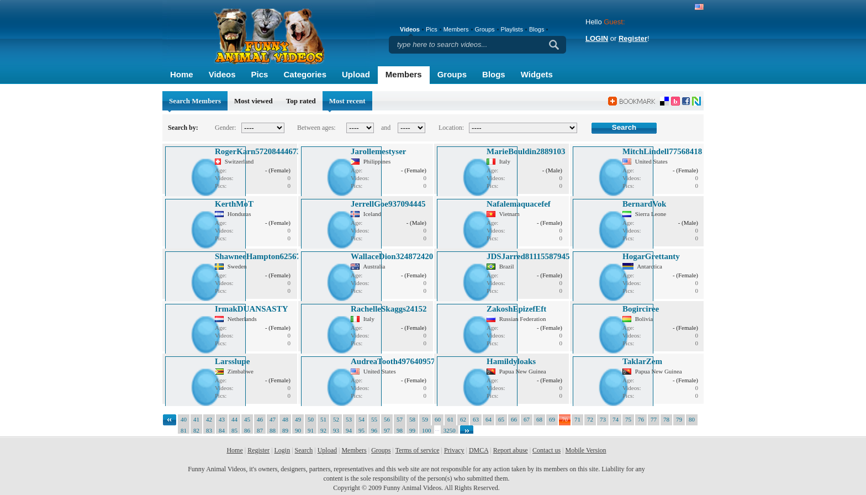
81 (184, 430)
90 (298, 430)
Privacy (454, 450)
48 (285, 419)
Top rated (301, 101)
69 (552, 419)
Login (282, 450)
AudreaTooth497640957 (393, 361)
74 (615, 419)
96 (374, 430)
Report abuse (510, 450)
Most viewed (253, 101)
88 (273, 430)
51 (323, 419)
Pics (259, 74)
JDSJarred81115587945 (528, 256)
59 (425, 419)
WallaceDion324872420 (392, 256)
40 (184, 419)
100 (426, 430)
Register (633, 38)
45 (247, 419)
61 (450, 419)
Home (181, 74)
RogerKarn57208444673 (258, 151)
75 (628, 419)
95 (361, 430)
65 (501, 419)
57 (400, 419)
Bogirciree (640, 308)
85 (234, 430)
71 (577, 419)
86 (247, 430)
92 (323, 430)
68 (539, 419)
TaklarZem (642, 361)
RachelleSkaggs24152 (389, 308)
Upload (356, 74)
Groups (452, 74)
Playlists (512, 29)
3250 (449, 430)
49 (298, 419)
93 (336, 430)
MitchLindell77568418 (662, 151)
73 (603, 419)
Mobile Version (585, 450)
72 (590, 419)
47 (273, 419)
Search (304, 450)
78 (666, 419)
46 (260, 419)
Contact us (546, 450)
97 (387, 430)
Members (404, 74)
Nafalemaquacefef (519, 203)
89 (285, 430)
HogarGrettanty (651, 256)
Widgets (537, 74)
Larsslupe (232, 361)
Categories (304, 74)
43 (222, 419)
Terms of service (417, 450)
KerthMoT (234, 203)
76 (641, 419)
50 (311, 419)
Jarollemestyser (378, 151)
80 (692, 419)
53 (349, 419)
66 (514, 419)
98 (400, 430)
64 (488, 419)
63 (476, 419)
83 (209, 430)
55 (374, 419)
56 (387, 419)
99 (412, 430)
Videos (222, 74)
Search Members (195, 101)
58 (412, 419)
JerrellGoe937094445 (388, 203)
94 (349, 430)
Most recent (347, 101)
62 (463, 419)
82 (196, 430)
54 (361, 419)
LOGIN (596, 38)
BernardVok (644, 203)
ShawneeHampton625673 (260, 256)
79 (679, 419)
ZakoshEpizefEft (516, 308)
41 (196, 419)
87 (260, 430)
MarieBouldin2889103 (526, 151)
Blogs (493, 74)
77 (654, 419)
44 (234, 419)
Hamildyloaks (511, 361)
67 (527, 419)
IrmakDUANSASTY (251, 308)
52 (336, 419)
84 (222, 430)
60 (438, 419)
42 (209, 419)
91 (311, 430)
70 (565, 419)
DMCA (478, 450)
